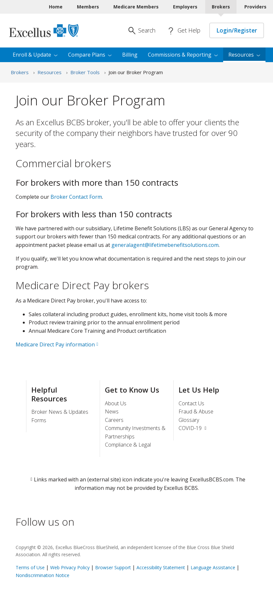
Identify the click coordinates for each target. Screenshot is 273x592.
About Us (115, 403)
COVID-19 (193, 428)
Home (56, 7)
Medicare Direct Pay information (55, 344)
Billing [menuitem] (129, 54)
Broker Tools (85, 72)
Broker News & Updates (59, 411)
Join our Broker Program (135, 72)
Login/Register (236, 30)
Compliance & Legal (128, 444)
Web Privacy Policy (70, 567)
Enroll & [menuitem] (35, 54)
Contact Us (191, 403)
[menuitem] (244, 54)
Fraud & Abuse (196, 411)
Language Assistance (214, 567)
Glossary (189, 420)
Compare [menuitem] (90, 54)
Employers (185, 7)
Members (88, 7)
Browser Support (113, 567)
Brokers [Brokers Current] (221, 7)
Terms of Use (30, 567)
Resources (49, 72)
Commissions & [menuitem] (183, 54)
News (112, 411)
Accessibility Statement (160, 567)
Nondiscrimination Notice (42, 575)
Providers (255, 7)
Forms (38, 420)
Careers (114, 420)
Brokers (20, 72)
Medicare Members (136, 7)
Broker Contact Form (76, 196)
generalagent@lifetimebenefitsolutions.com (165, 245)
